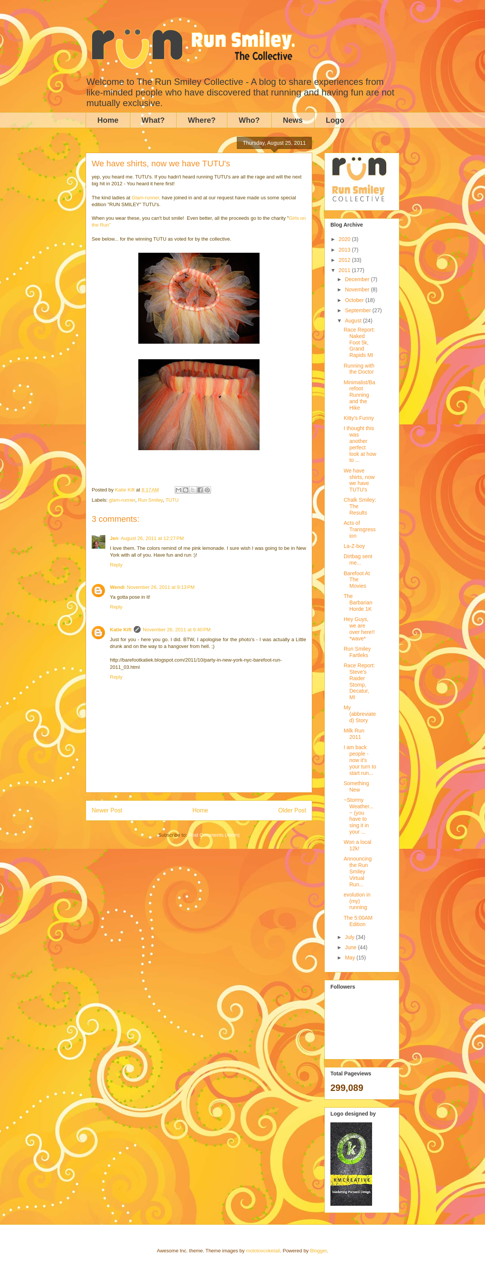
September (358, 310)
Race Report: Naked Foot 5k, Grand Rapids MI (359, 342)
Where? (202, 120)
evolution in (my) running (357, 901)
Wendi (117, 587)
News (293, 120)
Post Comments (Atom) (213, 835)
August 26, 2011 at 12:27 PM (152, 538)
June (351, 947)
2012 (345, 260)
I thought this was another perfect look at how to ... (360, 444)
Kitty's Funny (359, 418)
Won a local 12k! (357, 845)
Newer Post (107, 810)
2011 (345, 270)
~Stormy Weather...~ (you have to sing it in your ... (359, 816)
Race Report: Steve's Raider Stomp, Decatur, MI (359, 681)
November (358, 289)
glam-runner (122, 500)
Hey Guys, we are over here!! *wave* (359, 628)
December (358, 279)
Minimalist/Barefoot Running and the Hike (359, 395)
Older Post (292, 810)
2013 (345, 250)
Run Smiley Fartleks (357, 652)
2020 (345, 239)
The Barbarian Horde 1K (358, 602)
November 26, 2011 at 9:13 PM (161, 587)
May (350, 958)
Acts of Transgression (360, 529)
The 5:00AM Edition (358, 921)
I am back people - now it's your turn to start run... (360, 760)
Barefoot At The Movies (357, 579)
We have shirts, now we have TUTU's (359, 480)
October (355, 300)
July (350, 937)
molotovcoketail (263, 1250)
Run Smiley (150, 500)
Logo (335, 120)
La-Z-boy (354, 546)
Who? (249, 120)
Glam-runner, (146, 197)
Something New (356, 786)
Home (108, 120)
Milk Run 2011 (354, 734)
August (354, 321)
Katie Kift (120, 629)
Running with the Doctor (359, 369)
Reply (116, 565)
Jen (114, 538)
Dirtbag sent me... (358, 559)
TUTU (172, 500)
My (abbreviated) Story (360, 713)
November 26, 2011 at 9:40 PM (177, 629)
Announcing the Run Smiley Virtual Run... (358, 871)
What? (153, 120)
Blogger (318, 1250)
